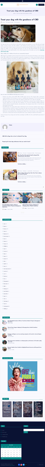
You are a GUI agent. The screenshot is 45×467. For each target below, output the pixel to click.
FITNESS (5, 246)
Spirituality (5, 293)
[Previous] (21, 212)
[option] (12, 201)
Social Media (6, 291)
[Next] (23, 212)
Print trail (24, 153)
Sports (5, 296)
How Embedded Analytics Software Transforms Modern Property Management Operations (11, 205)
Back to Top (40, 464)
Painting (5, 276)
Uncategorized (6, 306)
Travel (5, 303)
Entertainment (6, 236)
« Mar (2, 458)
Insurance (5, 271)
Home (14, 13)
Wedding (5, 308)
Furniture (5, 251)
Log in (3, 430)
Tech (4, 298)
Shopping (5, 288)
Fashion (5, 241)
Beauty (5, 226)
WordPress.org (4, 436)
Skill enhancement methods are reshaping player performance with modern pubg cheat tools (38, 405)
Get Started (41, 4)
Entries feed (4, 432)
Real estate (5, 283)
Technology (5, 301)
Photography (6, 281)
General (5, 258)
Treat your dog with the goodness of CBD (24, 13)
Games (5, 256)
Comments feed (5, 434)
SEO (4, 286)
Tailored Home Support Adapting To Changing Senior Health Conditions (22, 327)
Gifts (4, 261)
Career (5, 231)
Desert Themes (12, 465)
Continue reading (22, 181)
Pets (6, 22)
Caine (3, 22)
